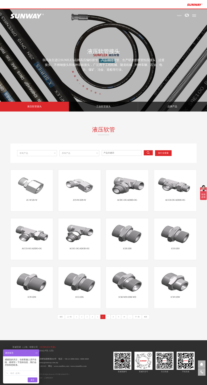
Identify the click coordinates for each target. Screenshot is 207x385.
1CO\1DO (175, 248)
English (179, 15)
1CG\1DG (79, 297)
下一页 (137, 317)
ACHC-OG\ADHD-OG (127, 200)
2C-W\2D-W (31, 200)
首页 (61, 317)
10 (124, 317)
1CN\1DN (31, 297)
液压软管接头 (34, 106)
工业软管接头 (103, 106)
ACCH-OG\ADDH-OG (175, 200)
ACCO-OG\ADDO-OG (32, 248)
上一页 (69, 317)
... (130, 317)
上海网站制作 (48, 378)
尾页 (145, 317)
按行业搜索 (163, 153)
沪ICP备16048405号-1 (62, 374)
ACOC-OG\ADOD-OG (79, 248)
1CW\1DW (175, 297)
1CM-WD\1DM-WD (127, 297)
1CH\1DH (127, 248)
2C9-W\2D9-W (79, 200)
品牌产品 (172, 106)
